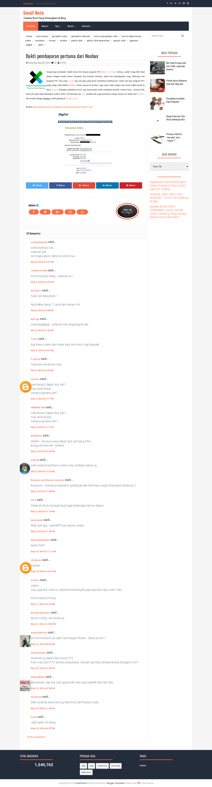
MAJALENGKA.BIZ (40, 540)
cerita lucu (102, 766)
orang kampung (39, 242)
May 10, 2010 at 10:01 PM (43, 571)
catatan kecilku (39, 270)
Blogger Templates (116, 783)
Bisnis (71, 26)
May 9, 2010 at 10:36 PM (43, 451)
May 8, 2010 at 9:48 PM (42, 310)
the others (36, 290)
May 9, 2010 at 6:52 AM (42, 370)
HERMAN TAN (38, 407)
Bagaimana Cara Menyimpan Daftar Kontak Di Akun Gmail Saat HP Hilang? (168, 185)
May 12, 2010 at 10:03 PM (43, 624)
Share (60, 185)
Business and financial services (47, 480)
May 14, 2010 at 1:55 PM (43, 708)
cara (91, 766)
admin (32, 205)
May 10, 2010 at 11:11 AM (43, 551)
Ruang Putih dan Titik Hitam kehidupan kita (175, 117)
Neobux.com (71, 98)
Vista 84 (35, 460)
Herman (35, 379)
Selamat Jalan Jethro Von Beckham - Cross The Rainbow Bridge (169, 197)
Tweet (37, 185)
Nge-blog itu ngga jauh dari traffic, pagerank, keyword (176, 66)
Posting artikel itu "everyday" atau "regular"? (174, 137)
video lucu (86, 772)
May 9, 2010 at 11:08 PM (43, 491)
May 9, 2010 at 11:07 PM (43, 471)
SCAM (71, 81)
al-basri (35, 580)
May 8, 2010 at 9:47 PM (42, 282)
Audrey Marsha (39, 632)
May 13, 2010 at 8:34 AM (43, 644)
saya (84, 94)
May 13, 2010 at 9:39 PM (43, 688)
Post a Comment (36, 737)
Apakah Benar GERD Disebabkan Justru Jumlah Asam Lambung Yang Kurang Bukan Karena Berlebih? (168, 212)
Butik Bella (36, 436)
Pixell (34, 717)
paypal (54, 89)
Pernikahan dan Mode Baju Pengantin (175, 100)
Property (35, 359)
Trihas (34, 339)
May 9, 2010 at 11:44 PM (43, 531)
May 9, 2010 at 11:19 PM (43, 511)
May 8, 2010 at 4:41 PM (42, 262)
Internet (86, 26)
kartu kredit (37, 520)
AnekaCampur (38, 653)
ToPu (33, 500)
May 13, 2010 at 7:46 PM (43, 668)
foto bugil (115, 766)
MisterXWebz (38, 677)
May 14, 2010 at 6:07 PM (43, 728)
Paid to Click (108, 72)
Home (30, 26)
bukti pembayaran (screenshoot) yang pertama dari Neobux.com (62, 107)
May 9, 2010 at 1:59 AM (42, 330)
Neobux (140, 94)
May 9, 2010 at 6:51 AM (42, 350)
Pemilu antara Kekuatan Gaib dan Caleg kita (176, 82)
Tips (58, 26)
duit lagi (35, 319)
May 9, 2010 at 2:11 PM (42, 398)
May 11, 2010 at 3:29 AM (43, 604)
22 (55, 62)
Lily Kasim (36, 560)
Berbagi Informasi (40, 613)
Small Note (33, 12)
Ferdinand (36, 697)
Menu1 (45, 26)
